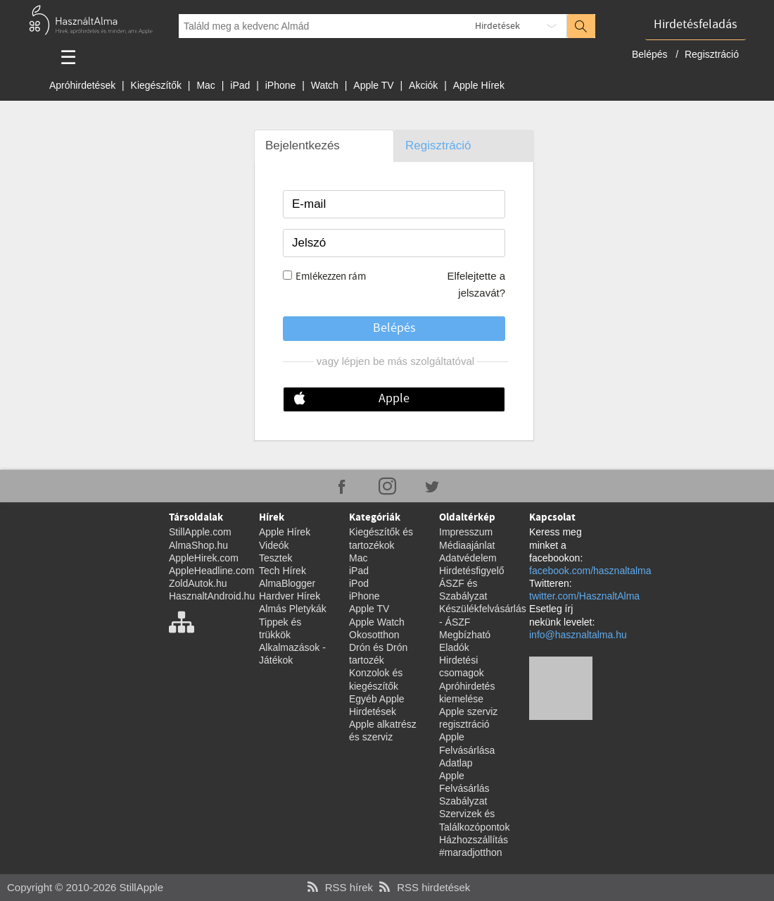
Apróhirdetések (82, 85)
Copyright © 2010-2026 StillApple (85, 887)
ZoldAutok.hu (198, 583)
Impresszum (466, 532)
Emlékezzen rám (331, 277)
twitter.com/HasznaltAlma (584, 596)
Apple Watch (377, 622)
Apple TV (373, 85)
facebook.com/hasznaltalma (590, 570)
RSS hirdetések (423, 887)
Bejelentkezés (302, 145)
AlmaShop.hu (198, 545)
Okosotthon (374, 634)
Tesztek (275, 558)
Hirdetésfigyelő (472, 570)
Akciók (423, 85)
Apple (394, 398)
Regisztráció (712, 54)
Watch (324, 85)
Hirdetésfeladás (695, 24)
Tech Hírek (282, 570)
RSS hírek (338, 887)
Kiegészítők (156, 85)
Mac (205, 85)
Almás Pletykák (292, 608)
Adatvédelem (468, 558)
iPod (359, 583)
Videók (274, 545)
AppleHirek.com (204, 558)
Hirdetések (497, 26)
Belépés (651, 54)
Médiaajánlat (467, 545)
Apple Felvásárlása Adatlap (467, 749)
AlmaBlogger (287, 583)
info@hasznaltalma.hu (578, 634)
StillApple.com (200, 532)
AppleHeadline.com (211, 570)
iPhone (280, 85)
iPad (240, 85)
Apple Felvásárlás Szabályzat (464, 788)
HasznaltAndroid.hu (212, 596)
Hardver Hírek (289, 596)
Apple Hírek (479, 85)
